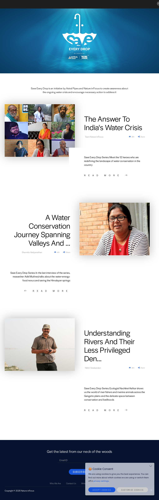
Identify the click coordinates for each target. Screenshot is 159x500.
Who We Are (55, 483)
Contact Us (71, 483)
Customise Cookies (132, 489)
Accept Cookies (102, 489)
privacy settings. (101, 480)
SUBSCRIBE (79, 472)
